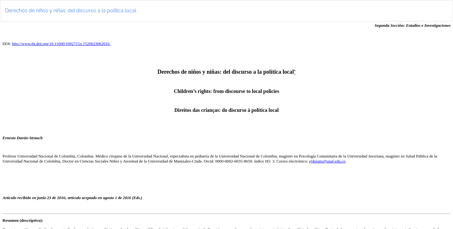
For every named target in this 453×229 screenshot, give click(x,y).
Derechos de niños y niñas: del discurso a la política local (70, 11)
